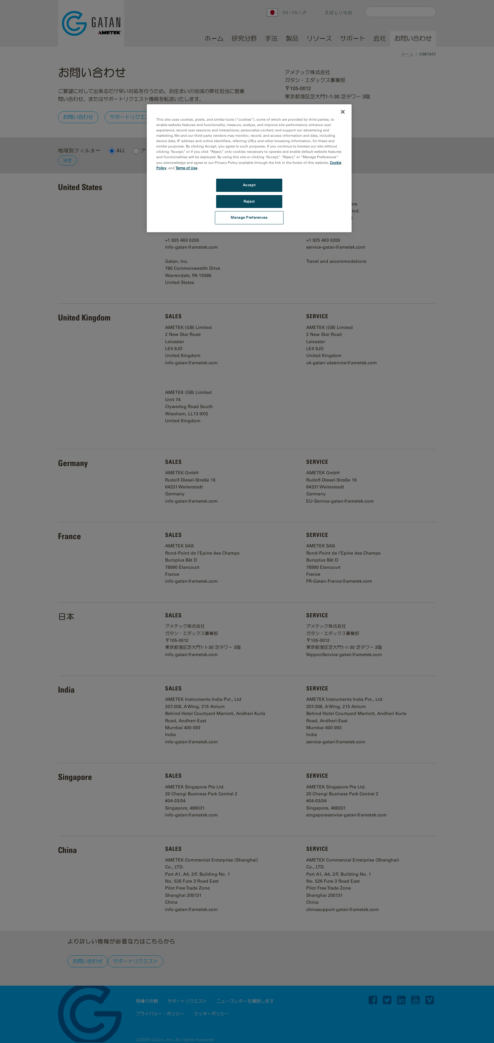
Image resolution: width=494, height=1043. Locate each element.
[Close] (343, 112)
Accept (249, 185)
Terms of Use (186, 168)
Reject (249, 201)
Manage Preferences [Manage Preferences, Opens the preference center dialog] (249, 217)
